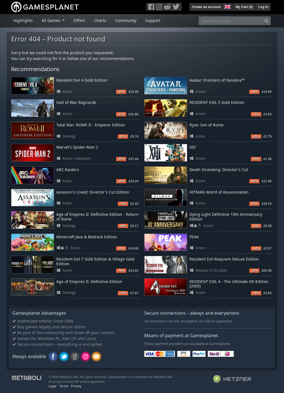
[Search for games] (230, 20)
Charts (100, 20)
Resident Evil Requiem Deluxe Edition (224, 259)
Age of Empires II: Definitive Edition (89, 281)
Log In (263, 7)
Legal (52, 386)
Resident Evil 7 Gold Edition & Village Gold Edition (95, 261)
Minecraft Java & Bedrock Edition (86, 236)
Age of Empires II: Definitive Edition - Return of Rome (97, 217)
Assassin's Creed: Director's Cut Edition (92, 192)
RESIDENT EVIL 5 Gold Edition (216, 102)
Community (125, 20)
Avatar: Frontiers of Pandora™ (217, 80)
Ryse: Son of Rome (206, 124)
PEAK (194, 236)
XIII (192, 147)
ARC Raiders (67, 169)
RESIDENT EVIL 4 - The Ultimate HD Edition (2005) (228, 284)
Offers (79, 20)
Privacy (76, 386)
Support (152, 20)
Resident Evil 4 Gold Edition (81, 80)
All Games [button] (51, 20)
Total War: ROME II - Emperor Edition (90, 124)
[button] (226, 6)
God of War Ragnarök (76, 102)
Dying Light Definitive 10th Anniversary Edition (225, 217)
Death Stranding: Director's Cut (218, 169)
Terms (63, 386)
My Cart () (244, 7)
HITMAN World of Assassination (218, 192)
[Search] (266, 20)
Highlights (23, 20)
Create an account (206, 7)
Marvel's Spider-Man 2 (77, 147)
